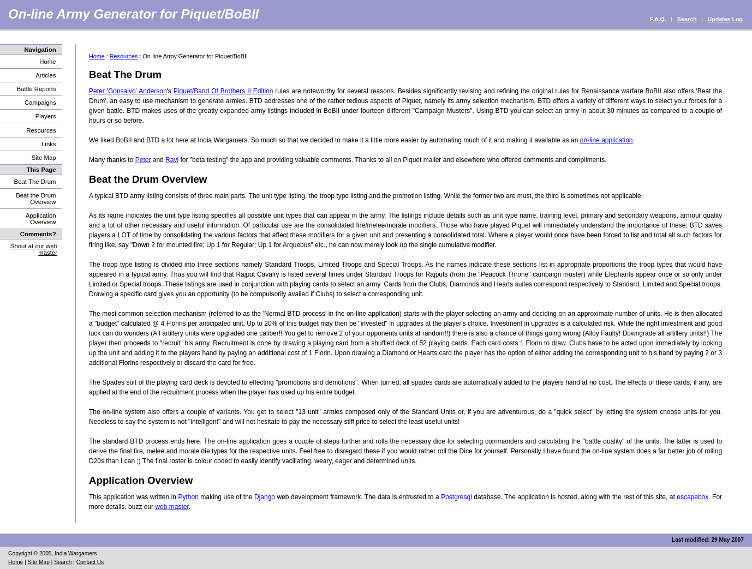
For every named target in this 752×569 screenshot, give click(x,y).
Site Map (44, 157)
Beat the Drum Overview (36, 198)
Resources (41, 130)
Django (264, 497)
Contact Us (90, 562)
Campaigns (40, 102)
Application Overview (41, 218)
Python (188, 497)
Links (48, 144)
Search (687, 19)
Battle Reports (36, 89)
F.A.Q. (658, 19)
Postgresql (456, 497)
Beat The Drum (35, 181)
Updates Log (725, 19)
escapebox (692, 497)
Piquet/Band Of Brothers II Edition (223, 91)
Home (47, 61)
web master (171, 507)
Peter (143, 160)
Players (45, 116)
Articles (45, 75)
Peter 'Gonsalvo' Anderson (128, 91)
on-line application (606, 140)
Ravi (171, 160)
